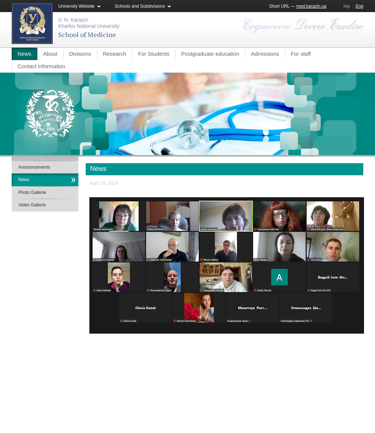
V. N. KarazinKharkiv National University (88, 23)
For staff (301, 54)
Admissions (265, 54)
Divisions (80, 54)
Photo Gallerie (32, 192)
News (24, 54)
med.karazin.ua (311, 6)
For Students (154, 54)
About (50, 54)
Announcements (34, 167)
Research (114, 54)
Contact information (41, 66)
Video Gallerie (32, 205)
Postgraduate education (210, 54)
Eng (359, 6)
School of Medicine (87, 34)
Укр (346, 6)
